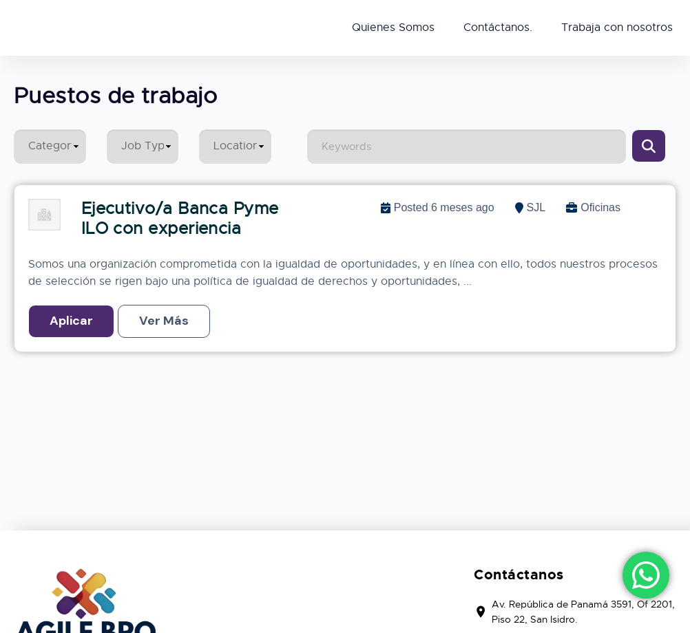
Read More (164, 321)
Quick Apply (71, 321)
